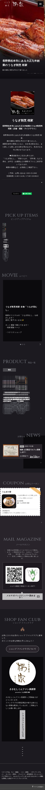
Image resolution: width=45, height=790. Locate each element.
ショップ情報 (23, 709)
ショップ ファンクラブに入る (22, 695)
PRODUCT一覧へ (34, 396)
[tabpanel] (22, 39)
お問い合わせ (23, 716)
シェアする (33, 193)
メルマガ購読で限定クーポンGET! (22, 565)
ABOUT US (39, 182)
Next (40, 335)
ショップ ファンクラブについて (22, 628)
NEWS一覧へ (35, 441)
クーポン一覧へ (35, 501)
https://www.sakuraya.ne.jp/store (18, 318)
